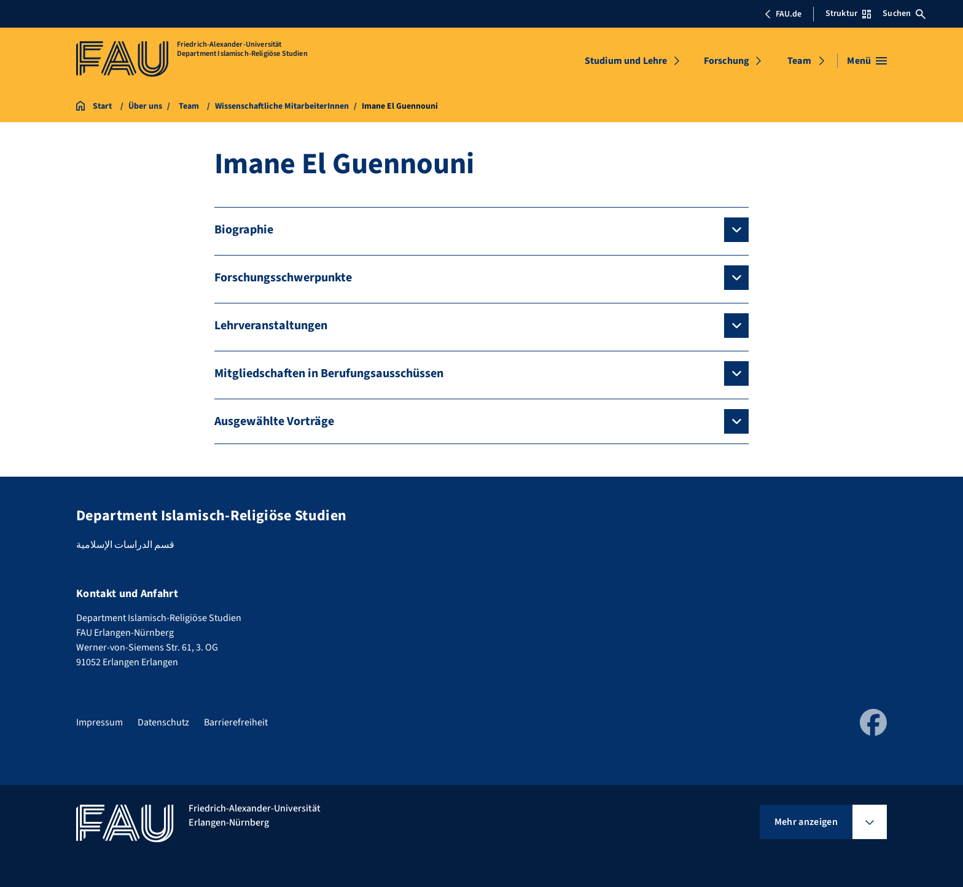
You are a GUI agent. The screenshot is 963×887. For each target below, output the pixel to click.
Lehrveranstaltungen (270, 325)
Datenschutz (163, 722)
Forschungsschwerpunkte (283, 277)
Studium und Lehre (626, 61)
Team (799, 61)
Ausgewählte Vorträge (274, 421)
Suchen (904, 13)
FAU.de (783, 14)
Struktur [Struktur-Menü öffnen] (848, 13)
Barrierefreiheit (236, 722)
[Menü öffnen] (867, 60)
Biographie (243, 229)
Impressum (99, 722)
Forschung (726, 61)
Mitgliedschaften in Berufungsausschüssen (328, 373)
